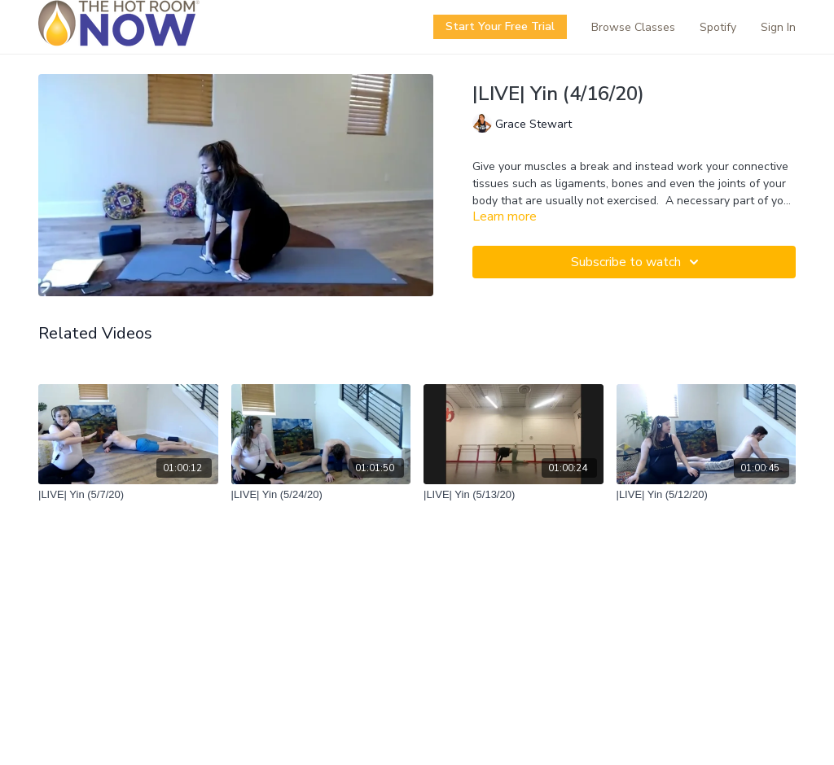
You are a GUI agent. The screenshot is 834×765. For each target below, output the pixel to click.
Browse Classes (633, 27)
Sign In (778, 27)
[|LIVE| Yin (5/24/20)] (321, 495)
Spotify (718, 27)
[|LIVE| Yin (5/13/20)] (514, 495)
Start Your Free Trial (500, 26)
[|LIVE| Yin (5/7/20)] (128, 495)
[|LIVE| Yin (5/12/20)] (707, 495)
